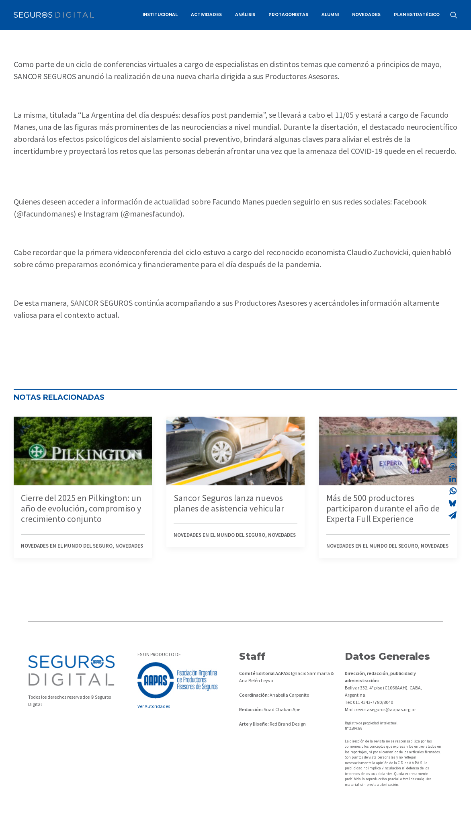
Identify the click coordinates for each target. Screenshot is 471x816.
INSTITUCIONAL (160, 14)
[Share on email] (452, 515)
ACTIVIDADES (206, 14)
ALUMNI (330, 14)
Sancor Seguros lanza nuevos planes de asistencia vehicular (229, 503)
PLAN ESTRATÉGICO (417, 14)
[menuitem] (160, 15)
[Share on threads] (452, 467)
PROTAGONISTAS (288, 14)
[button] (453, 15)
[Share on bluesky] (452, 503)
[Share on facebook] (452, 443)
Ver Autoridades (153, 706)
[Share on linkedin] (452, 479)
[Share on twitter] (452, 455)
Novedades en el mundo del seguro (67, 545)
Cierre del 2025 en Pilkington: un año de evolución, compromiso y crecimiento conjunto (81, 508)
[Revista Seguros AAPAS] (54, 15)
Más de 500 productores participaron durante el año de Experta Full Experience (383, 508)
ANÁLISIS (245, 14)
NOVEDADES (366, 14)
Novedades (129, 545)
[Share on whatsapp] (452, 491)
